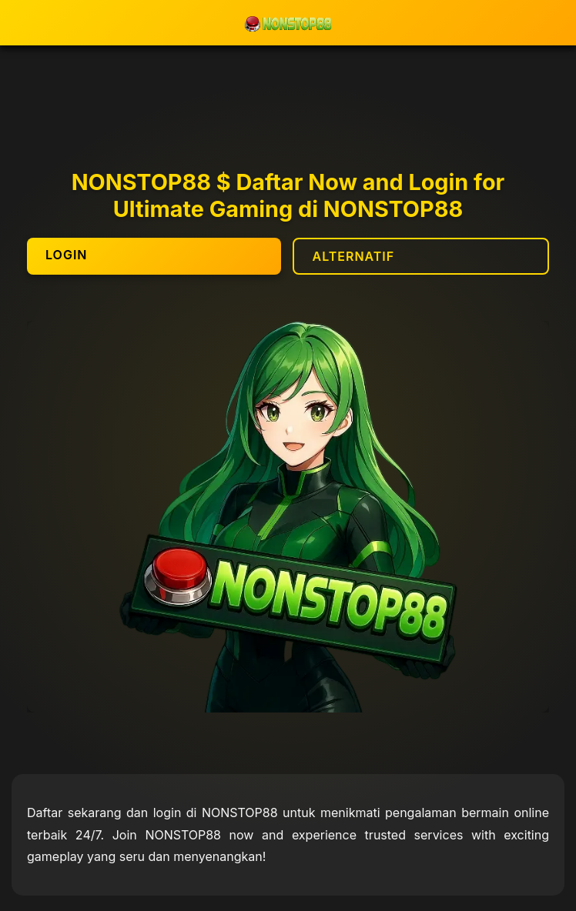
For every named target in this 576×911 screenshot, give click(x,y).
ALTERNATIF (354, 256)
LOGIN (66, 254)
